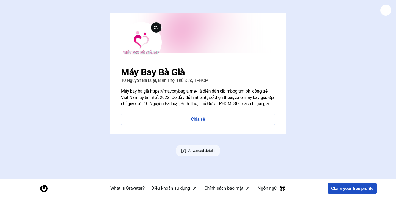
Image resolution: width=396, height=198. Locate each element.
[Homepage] (44, 188)
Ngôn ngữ (272, 188)
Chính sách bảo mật (223, 188)
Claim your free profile (352, 188)
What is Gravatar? (127, 188)
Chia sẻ (198, 119)
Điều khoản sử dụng (170, 188)
